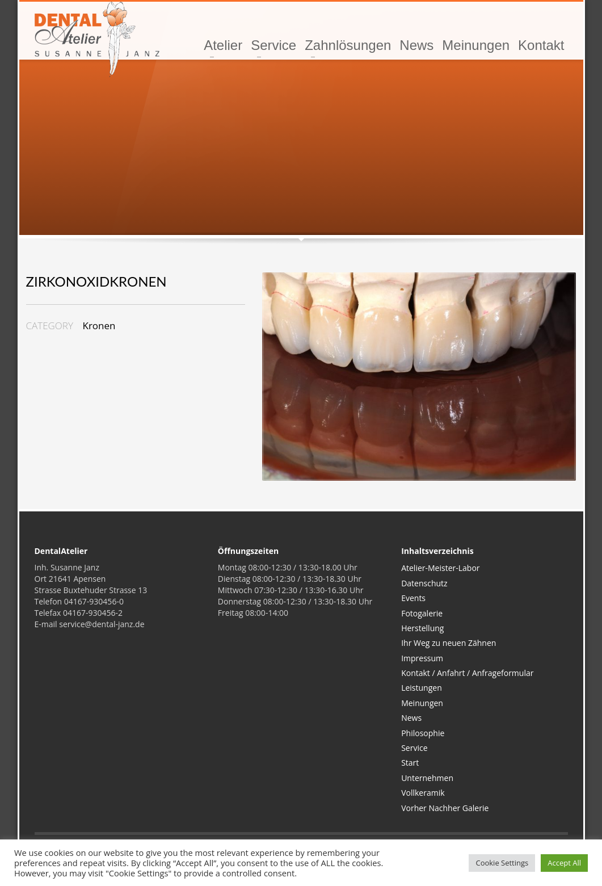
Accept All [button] (564, 863)
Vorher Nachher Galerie (445, 808)
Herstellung (422, 628)
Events (413, 598)
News (411, 717)
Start (410, 762)
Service (414, 747)
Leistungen (421, 687)
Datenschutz (424, 583)
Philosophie (422, 733)
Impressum (422, 658)
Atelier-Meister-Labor (440, 567)
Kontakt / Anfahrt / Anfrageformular (467, 672)
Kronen (99, 325)
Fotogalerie (422, 613)
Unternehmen (427, 777)
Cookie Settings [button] (501, 863)
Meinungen (422, 703)
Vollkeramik (422, 792)
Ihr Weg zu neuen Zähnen (448, 642)
